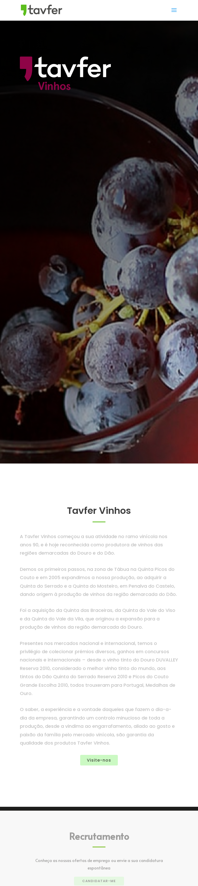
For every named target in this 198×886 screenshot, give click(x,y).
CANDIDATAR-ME (99, 881)
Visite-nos (99, 760)
